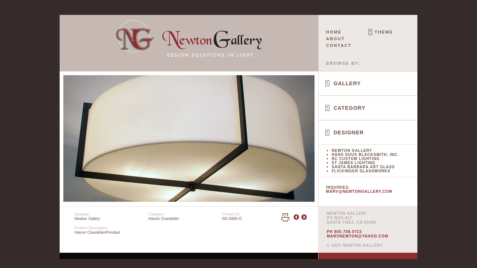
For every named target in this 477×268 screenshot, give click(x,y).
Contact (338, 45)
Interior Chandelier (163, 219)
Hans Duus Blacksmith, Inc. (365, 155)
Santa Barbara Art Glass (363, 167)
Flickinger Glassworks (361, 171)
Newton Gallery (352, 151)
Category (350, 108)
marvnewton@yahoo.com (357, 236)
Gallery (347, 83)
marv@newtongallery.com (359, 191)
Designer (349, 132)
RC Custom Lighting (356, 159)
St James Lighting (354, 163)
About (335, 38)
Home (334, 32)
